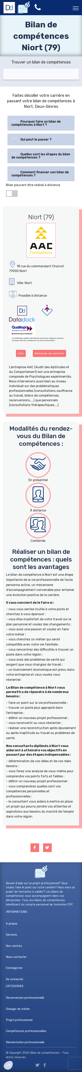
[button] (41, 122)
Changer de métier (18, 1009)
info (21, 353)
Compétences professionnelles (26, 1031)
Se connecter (14, 979)
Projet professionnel (19, 1020)
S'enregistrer (14, 968)
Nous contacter (16, 957)
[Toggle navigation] (76, 8)
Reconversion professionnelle (25, 997)
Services (11, 934)
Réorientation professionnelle (25, 1042)
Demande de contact (49, 353)
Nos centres (14, 946)
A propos (12, 923)
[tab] (41, 123)
